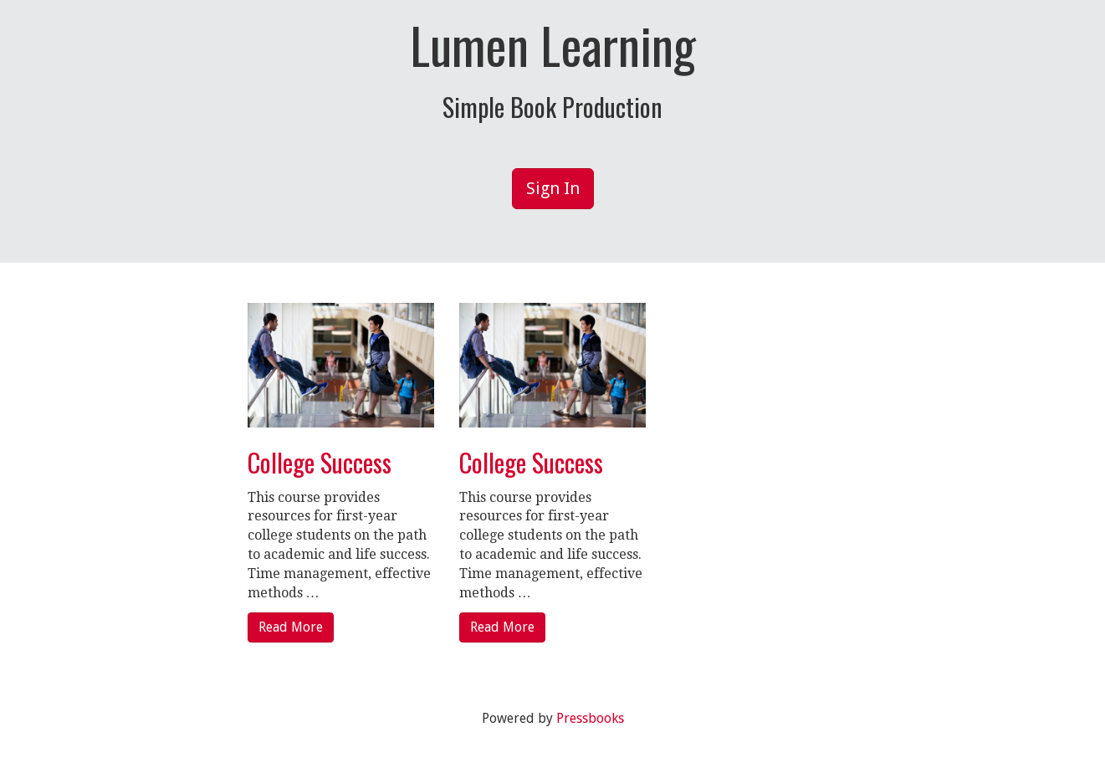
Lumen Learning (553, 44)
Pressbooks (590, 718)
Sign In (553, 188)
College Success (319, 462)
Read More (290, 627)
